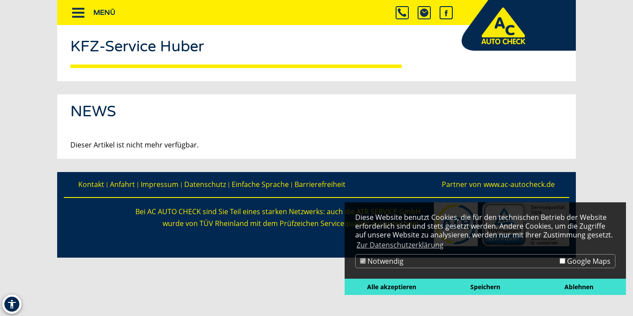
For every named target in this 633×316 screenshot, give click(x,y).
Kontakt (91, 184)
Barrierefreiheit (320, 184)
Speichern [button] (485, 287)
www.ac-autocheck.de (519, 184)
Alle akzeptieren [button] (391, 287)
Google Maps (585, 261)
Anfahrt (122, 184)
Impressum (159, 184)
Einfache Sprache (260, 184)
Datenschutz (205, 184)
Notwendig (382, 261)
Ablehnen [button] (578, 287)
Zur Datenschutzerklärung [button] (400, 245)
